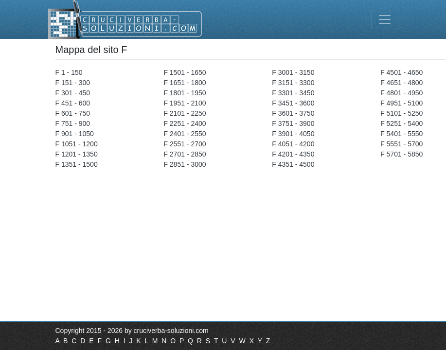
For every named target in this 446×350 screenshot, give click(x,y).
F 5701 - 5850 (401, 154)
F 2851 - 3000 (184, 164)
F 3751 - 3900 (293, 123)
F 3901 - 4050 (293, 134)
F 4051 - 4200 (293, 144)
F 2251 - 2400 (184, 123)
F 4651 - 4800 (401, 83)
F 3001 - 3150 (293, 72)
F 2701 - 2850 (184, 154)
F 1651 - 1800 (184, 83)
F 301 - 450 (72, 93)
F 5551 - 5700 (401, 144)
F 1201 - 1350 (76, 154)
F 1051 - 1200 (76, 144)
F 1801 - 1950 (184, 93)
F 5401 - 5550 (401, 134)
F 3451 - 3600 (293, 103)
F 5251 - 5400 (401, 123)
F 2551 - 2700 (184, 144)
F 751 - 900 (72, 123)
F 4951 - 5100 (401, 103)
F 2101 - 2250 (184, 113)
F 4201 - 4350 (293, 154)
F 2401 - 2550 (184, 134)
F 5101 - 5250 (401, 113)
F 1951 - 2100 (184, 103)
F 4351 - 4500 (293, 164)
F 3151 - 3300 (293, 83)
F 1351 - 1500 (76, 164)
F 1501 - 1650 (184, 72)
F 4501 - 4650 (401, 72)
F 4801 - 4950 (401, 93)
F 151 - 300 (72, 83)
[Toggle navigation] (384, 19)
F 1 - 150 (69, 72)
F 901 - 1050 (74, 134)
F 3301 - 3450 (293, 93)
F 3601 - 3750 (293, 113)
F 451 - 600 (72, 103)
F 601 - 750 (72, 113)
